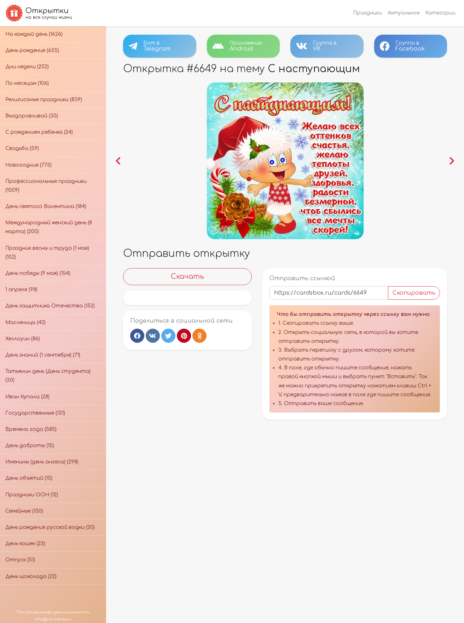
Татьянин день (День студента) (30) (48, 376)
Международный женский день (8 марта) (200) (48, 227)
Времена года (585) (31, 429)
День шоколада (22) (31, 576)
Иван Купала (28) (27, 396)
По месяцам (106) (27, 83)
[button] (118, 160)
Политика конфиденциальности (53, 612)
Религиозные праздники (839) (43, 99)
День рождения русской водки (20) (50, 527)
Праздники (367, 13)
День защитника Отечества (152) (50, 305)
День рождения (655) (32, 50)
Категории (440, 13)
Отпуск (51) (20, 560)
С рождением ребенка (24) (39, 132)
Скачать (187, 276)
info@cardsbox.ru (53, 619)
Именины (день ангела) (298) (42, 462)
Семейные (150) (24, 511)
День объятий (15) (28, 478)
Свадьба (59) (22, 148)
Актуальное (403, 13)
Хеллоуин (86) (22, 338)
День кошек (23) (25, 543)
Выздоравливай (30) (31, 116)
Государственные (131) (35, 413)
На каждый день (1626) (34, 34)
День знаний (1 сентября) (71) (42, 355)
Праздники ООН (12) (31, 494)
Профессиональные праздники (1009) (46, 186)
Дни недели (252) (27, 66)
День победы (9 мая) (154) (37, 273)
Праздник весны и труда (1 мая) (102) (47, 253)
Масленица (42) (25, 322)
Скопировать (414, 293)
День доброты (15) (29, 445)
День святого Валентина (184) (45, 206)
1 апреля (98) (21, 289)
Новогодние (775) (28, 165)
